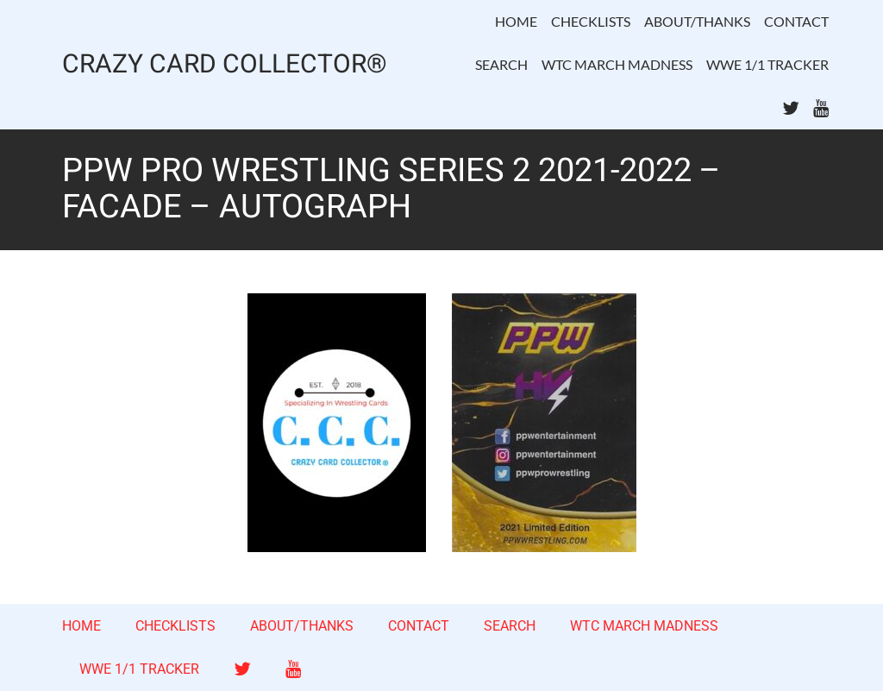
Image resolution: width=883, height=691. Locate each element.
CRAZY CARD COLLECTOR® (224, 65)
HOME (516, 21)
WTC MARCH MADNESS (617, 64)
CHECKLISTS (590, 21)
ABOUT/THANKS (697, 21)
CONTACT (796, 21)
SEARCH (501, 64)
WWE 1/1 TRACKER (767, 64)
